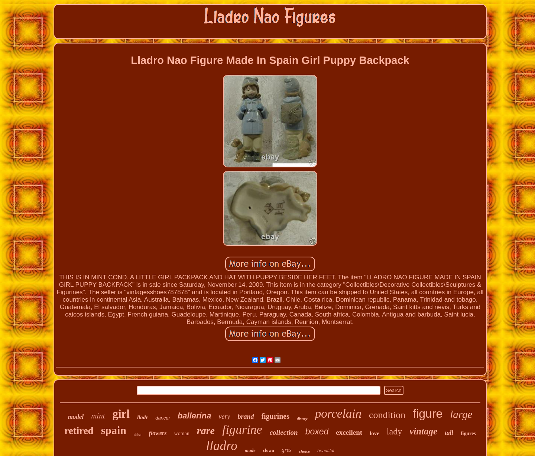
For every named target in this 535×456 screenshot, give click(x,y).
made (250, 450)
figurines (275, 416)
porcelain (338, 413)
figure (427, 413)
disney (302, 418)
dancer (162, 418)
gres (287, 450)
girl (121, 413)
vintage (423, 431)
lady (394, 431)
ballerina (194, 415)
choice (304, 451)
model (76, 416)
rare (206, 430)
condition (387, 415)
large (461, 414)
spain (113, 430)
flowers (158, 433)
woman (181, 433)
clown (268, 450)
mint (98, 415)
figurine (242, 429)
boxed (317, 431)
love (374, 433)
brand (245, 416)
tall (449, 432)
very (224, 416)
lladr (142, 417)
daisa (138, 435)
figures (468, 433)
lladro (221, 446)
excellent (349, 432)
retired (78, 430)
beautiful (325, 450)
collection (284, 432)
